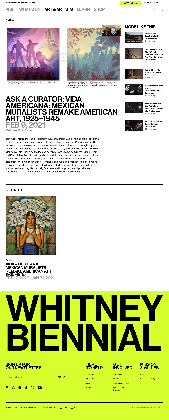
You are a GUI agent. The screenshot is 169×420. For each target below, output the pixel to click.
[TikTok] (26, 388)
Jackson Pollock (78, 161)
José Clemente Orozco (69, 151)
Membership (118, 379)
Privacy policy (11, 407)
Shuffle (154, 9)
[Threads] (13, 388)
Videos (11, 20)
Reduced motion (79, 407)
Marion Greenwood (32, 165)
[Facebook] (20, 388)
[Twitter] (32, 388)
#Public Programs (25, 130)
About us (143, 374)
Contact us (90, 379)
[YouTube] (40, 388)
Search (161, 9)
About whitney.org (47, 407)
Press (88, 387)
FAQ (88, 383)
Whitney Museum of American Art (20, 3)
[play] (63, 57)
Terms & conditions (28, 407)
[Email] (30, 377)
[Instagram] (7, 388)
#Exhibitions (11, 130)
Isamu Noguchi (56, 161)
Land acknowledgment (149, 379)
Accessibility (91, 374)
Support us (117, 374)
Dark (63, 407)
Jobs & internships (121, 383)
